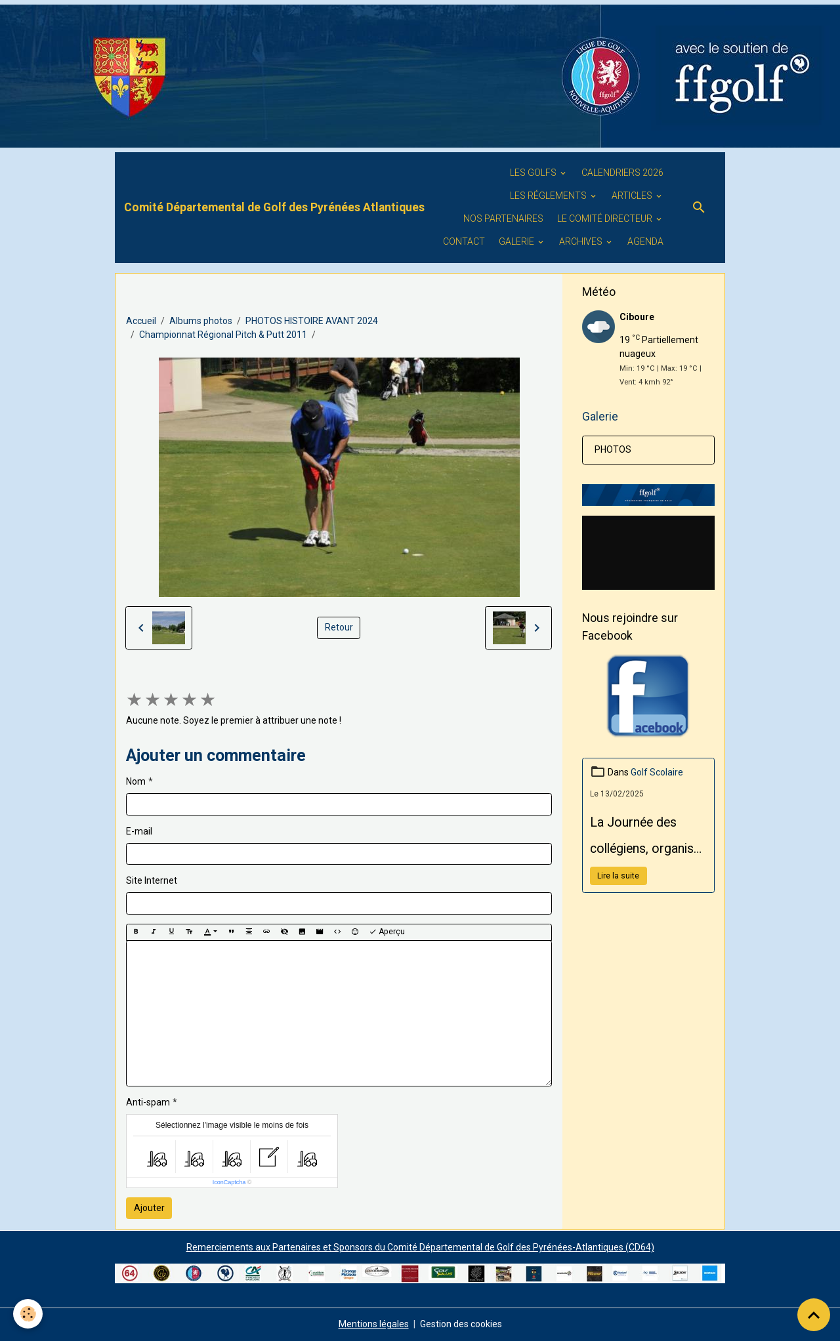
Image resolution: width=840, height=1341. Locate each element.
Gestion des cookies (461, 1324)
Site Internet (151, 880)
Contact (464, 241)
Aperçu (387, 932)
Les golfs (534, 172)
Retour (339, 627)
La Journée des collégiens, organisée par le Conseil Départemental (648, 838)
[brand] (274, 207)
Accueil (141, 321)
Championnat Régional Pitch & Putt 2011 (223, 334)
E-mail (139, 831)
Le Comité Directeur (605, 218)
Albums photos (200, 321)
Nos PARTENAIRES (503, 218)
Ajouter (149, 1208)
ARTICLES (633, 195)
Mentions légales (374, 1324)
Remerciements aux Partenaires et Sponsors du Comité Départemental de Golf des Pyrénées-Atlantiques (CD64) (420, 1247)
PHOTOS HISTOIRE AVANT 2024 (311, 321)
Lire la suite (618, 875)
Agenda (645, 241)
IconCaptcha (229, 1182)
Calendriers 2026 (622, 172)
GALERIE (517, 241)
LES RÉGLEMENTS (549, 195)
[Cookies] (28, 1314)
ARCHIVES (581, 241)
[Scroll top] (813, 1314)
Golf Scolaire (657, 772)
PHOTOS (613, 449)
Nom (136, 781)
